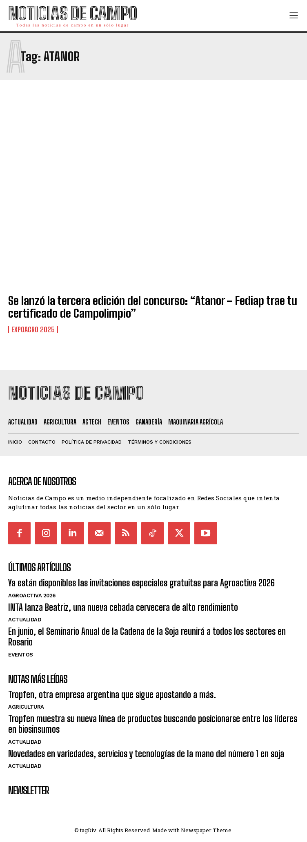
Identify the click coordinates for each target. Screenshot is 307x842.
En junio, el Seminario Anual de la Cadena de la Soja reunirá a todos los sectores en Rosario (147, 637)
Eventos (20, 655)
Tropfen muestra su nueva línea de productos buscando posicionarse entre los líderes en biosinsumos (152, 724)
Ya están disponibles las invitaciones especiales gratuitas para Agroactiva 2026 (141, 582)
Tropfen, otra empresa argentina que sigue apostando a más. (112, 694)
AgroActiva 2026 (32, 595)
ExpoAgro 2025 (33, 329)
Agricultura (26, 707)
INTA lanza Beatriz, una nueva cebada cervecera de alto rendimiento (123, 607)
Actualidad (24, 620)
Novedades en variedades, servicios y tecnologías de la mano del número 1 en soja (146, 753)
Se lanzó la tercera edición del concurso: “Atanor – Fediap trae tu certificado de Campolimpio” (152, 307)
